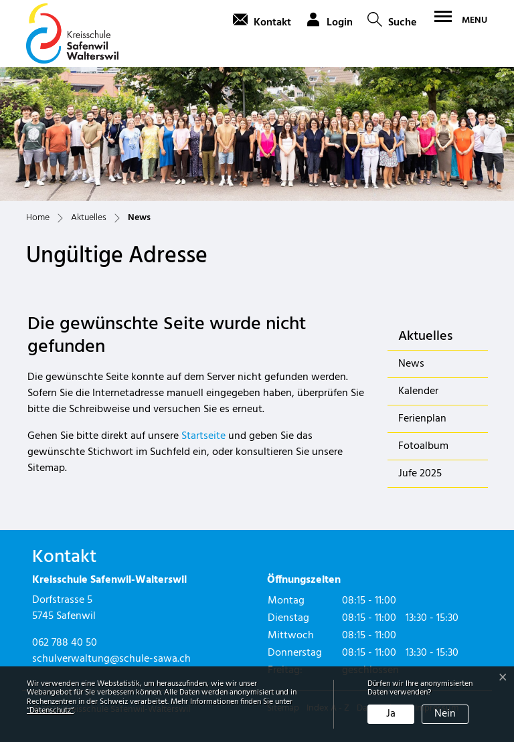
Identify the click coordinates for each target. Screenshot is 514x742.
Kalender (418, 391)
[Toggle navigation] (459, 20)
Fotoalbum (423, 446)
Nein (445, 714)
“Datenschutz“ (50, 710)
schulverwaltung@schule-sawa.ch (111, 659)
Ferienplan (422, 419)
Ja (391, 714)
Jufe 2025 (420, 473)
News (433, 366)
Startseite (203, 436)
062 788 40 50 (64, 643)
